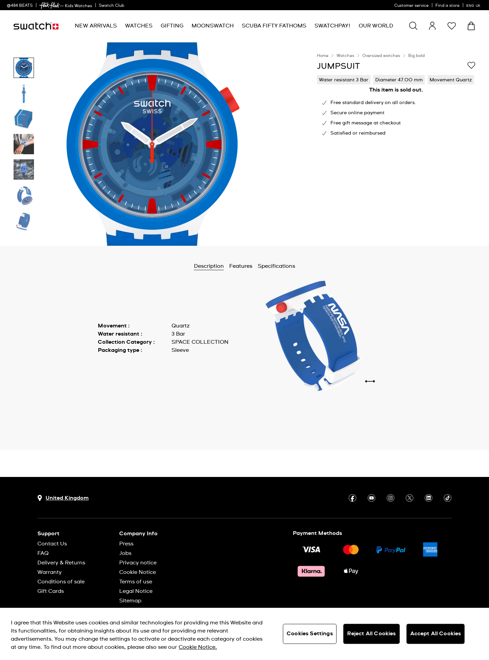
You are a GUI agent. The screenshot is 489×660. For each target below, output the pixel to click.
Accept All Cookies (435, 633)
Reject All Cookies (371, 633)
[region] (396, 144)
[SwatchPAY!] (332, 25)
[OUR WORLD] (376, 25)
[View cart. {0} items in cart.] (471, 26)
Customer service (411, 6)
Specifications (276, 266)
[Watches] (138, 25)
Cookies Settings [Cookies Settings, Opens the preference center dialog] (310, 633)
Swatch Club (111, 6)
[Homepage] (36, 26)
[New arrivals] (96, 25)
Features (240, 266)
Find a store (447, 6)
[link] (49, 5)
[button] (451, 25)
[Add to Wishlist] (471, 66)
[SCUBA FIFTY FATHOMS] (274, 25)
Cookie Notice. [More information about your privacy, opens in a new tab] (198, 647)
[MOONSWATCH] (213, 25)
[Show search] (413, 26)
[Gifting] (172, 25)
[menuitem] (96, 26)
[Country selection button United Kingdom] (63, 498)
